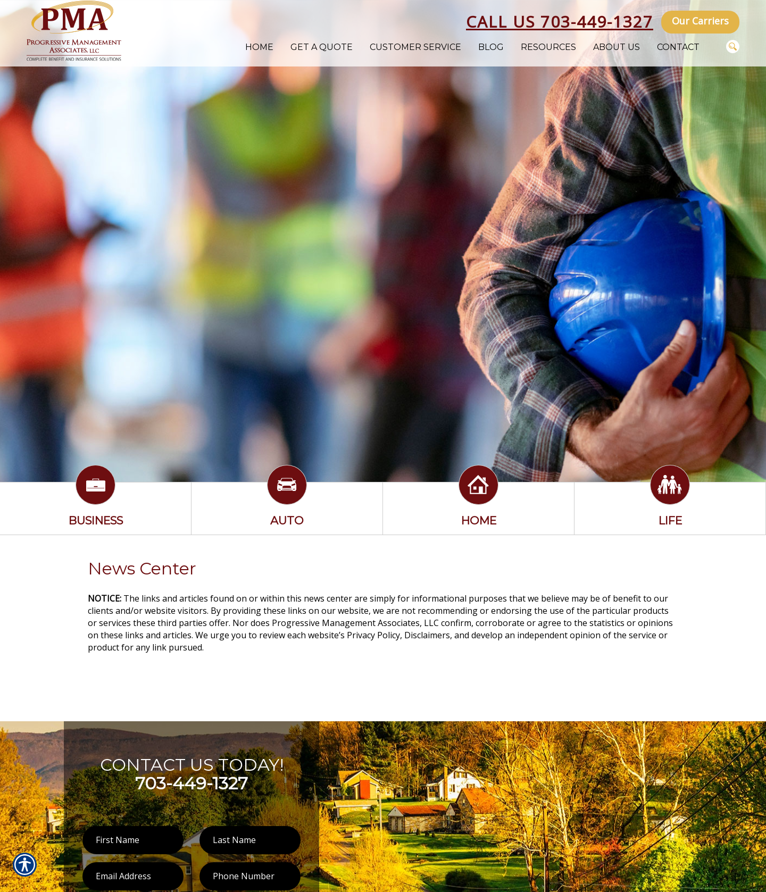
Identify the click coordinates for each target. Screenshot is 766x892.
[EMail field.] (133, 876)
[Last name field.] (250, 840)
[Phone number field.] (250, 876)
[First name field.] (133, 840)
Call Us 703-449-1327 (559, 21)
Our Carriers (700, 20)
